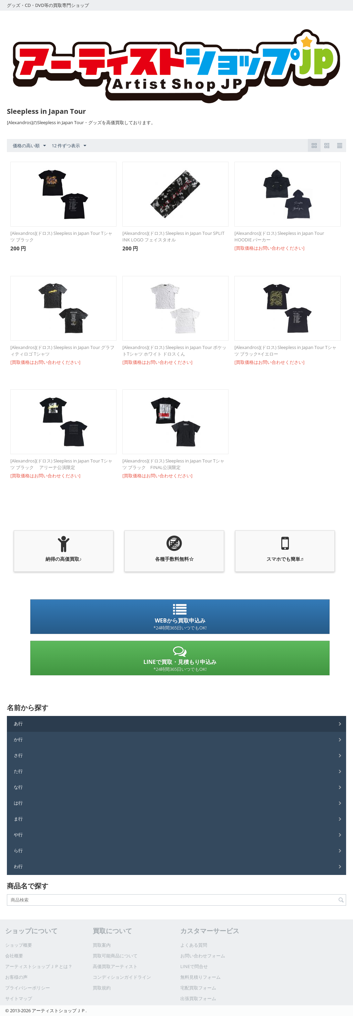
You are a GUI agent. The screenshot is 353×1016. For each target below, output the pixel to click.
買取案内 (102, 945)
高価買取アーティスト (115, 966)
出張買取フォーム (198, 998)
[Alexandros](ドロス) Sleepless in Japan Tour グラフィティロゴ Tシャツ (62, 350)
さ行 (18, 755)
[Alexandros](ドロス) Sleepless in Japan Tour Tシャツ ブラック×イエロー (285, 350)
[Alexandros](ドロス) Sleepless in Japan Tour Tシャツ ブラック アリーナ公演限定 (61, 464)
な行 (18, 787)
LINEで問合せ (194, 966)
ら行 (18, 850)
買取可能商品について (115, 956)
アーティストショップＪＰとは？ (38, 966)
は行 (18, 803)
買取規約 (102, 988)
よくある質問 (193, 945)
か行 (18, 739)
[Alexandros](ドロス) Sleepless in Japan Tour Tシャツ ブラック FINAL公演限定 (173, 464)
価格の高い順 (29, 145)
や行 (18, 834)
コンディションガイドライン (122, 977)
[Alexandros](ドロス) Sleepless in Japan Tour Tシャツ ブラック (61, 236)
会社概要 (14, 956)
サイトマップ (18, 998)
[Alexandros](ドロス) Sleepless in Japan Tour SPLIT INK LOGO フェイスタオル (173, 236)
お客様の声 (16, 977)
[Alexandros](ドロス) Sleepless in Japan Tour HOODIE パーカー (279, 236)
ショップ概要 (18, 945)
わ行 (18, 866)
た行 (18, 771)
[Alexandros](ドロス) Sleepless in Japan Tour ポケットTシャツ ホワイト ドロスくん (174, 350)
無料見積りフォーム (200, 977)
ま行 (18, 819)
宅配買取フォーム (198, 988)
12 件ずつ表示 (69, 145)
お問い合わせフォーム (202, 956)
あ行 (18, 723)
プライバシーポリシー (27, 988)
